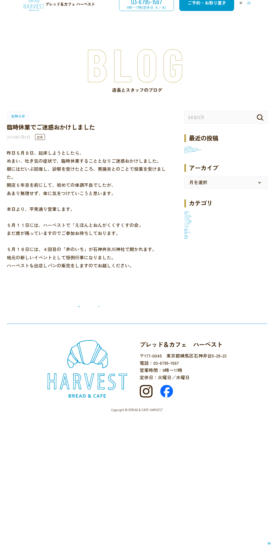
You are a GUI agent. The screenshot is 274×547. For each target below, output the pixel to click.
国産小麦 (193, 360)
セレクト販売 (198, 299)
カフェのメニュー (202, 273)
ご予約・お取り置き (188, 12)
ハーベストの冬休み (204, 149)
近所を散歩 (195, 404)
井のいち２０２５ (202, 191)
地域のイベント (200, 369)
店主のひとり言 (200, 378)
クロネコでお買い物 (204, 282)
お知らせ (193, 264)
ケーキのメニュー (202, 290)
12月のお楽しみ (200, 256)
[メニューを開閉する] (244, 12)
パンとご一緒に (200, 325)
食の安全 (193, 412)
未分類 (191, 386)
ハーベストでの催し (204, 308)
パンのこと (195, 334)
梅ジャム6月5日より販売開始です (218, 182)
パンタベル (195, 351)
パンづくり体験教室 (204, 317)
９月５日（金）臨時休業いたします (220, 158)
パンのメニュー (200, 343)
